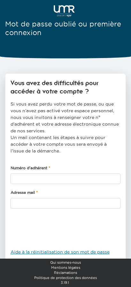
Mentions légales (65, 267)
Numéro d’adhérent (29, 168)
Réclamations (65, 273)
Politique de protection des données (65, 278)
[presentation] (59, 231)
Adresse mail (23, 192)
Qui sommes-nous (65, 262)
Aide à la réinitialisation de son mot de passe (60, 251)
